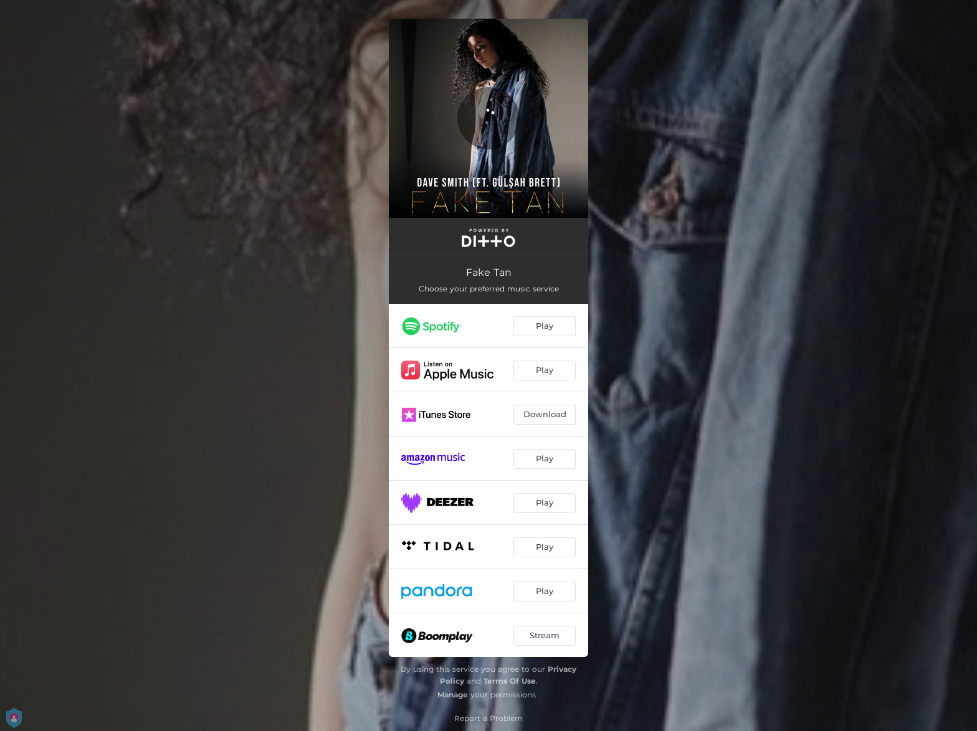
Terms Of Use (510, 681)
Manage (452, 694)
